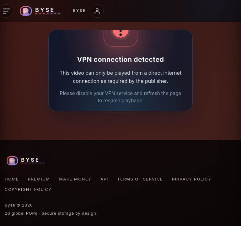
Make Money (75, 178)
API (104, 178)
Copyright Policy (28, 189)
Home (12, 178)
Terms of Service (140, 178)
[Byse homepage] (52, 11)
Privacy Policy (191, 178)
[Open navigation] (6, 11)
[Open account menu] (97, 11)
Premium (39, 178)
